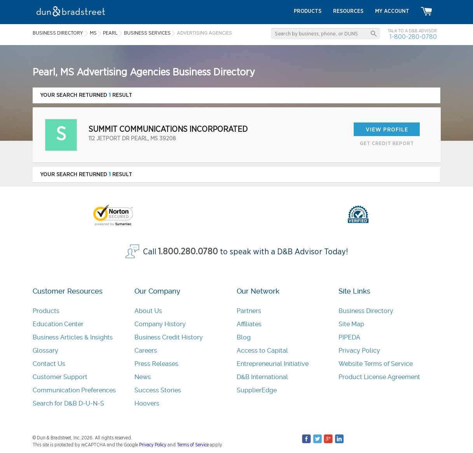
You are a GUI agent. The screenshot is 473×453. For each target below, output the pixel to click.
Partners (249, 311)
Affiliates (249, 324)
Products (46, 311)
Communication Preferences (74, 390)
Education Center (58, 324)
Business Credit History (168, 337)
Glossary (45, 350)
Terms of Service (193, 445)
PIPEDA (349, 337)
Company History (160, 324)
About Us (148, 311)
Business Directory (366, 311)
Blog (244, 337)
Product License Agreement (379, 377)
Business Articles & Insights (73, 337)
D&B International (262, 377)
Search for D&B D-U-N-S (68, 403)
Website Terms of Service (376, 363)
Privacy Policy (359, 350)
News (142, 377)
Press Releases (156, 363)
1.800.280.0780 (188, 251)
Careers (145, 350)
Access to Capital (262, 350)
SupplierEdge (257, 390)
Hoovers (146, 403)
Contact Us (49, 363)
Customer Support (60, 377)
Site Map (351, 324)
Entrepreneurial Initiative (273, 363)
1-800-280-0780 (413, 36)
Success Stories (157, 390)
